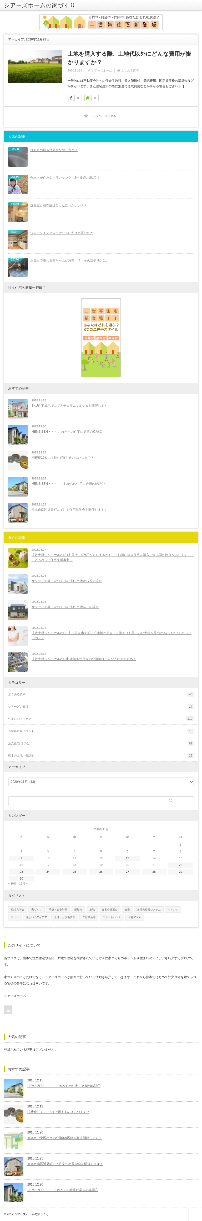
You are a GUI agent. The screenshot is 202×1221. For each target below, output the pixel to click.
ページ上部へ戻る (195, 1214)
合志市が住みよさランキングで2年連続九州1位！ (65, 178)
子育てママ (134, 917)
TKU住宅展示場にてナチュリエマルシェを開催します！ (71, 405)
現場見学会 (17, 909)
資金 (127, 909)
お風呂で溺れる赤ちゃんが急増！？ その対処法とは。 (69, 260)
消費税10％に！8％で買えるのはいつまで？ (63, 457)
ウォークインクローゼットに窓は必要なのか (61, 233)
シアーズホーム (102, 70)
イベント (173, 909)
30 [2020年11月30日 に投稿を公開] (21, 878)
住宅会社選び (110, 909)
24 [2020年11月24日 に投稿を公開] (47, 871)
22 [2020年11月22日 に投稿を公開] (180, 864)
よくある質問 (130, 70)
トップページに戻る (103, 115)
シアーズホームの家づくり (40, 5)
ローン (15, 917)
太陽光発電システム (149, 909)
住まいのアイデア (36, 917)
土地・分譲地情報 (64, 917)
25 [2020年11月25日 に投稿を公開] (74, 871)
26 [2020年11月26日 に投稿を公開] (101, 871)
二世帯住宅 (88, 917)
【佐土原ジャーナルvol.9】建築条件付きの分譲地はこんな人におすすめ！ (84, 659)
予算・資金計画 (58, 909)
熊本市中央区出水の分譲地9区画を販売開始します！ (64, 1138)
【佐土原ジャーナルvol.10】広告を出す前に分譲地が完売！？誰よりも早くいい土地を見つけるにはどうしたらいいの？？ (111, 635)
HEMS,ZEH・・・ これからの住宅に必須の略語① (68, 484)
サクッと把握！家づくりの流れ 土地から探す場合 (67, 581)
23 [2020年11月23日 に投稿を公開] (21, 871)
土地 (92, 909)
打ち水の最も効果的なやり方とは (54, 150)
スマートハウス (112, 917)
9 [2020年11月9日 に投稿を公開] (21, 858)
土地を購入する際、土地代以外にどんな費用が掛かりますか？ (129, 58)
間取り (78, 909)
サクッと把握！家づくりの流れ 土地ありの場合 (65, 607)
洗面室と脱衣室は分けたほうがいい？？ (58, 205)
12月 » (23, 883)
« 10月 (12, 883)
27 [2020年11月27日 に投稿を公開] (127, 871)
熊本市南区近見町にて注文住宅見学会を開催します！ (69, 510)
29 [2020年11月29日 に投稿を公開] (180, 871)
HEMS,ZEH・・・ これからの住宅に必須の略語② (67, 431)
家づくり (36, 909)
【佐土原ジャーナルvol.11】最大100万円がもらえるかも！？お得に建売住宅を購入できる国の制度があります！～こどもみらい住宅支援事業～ (113, 557)
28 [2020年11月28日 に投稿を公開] (154, 871)
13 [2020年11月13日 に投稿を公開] (127, 858)
